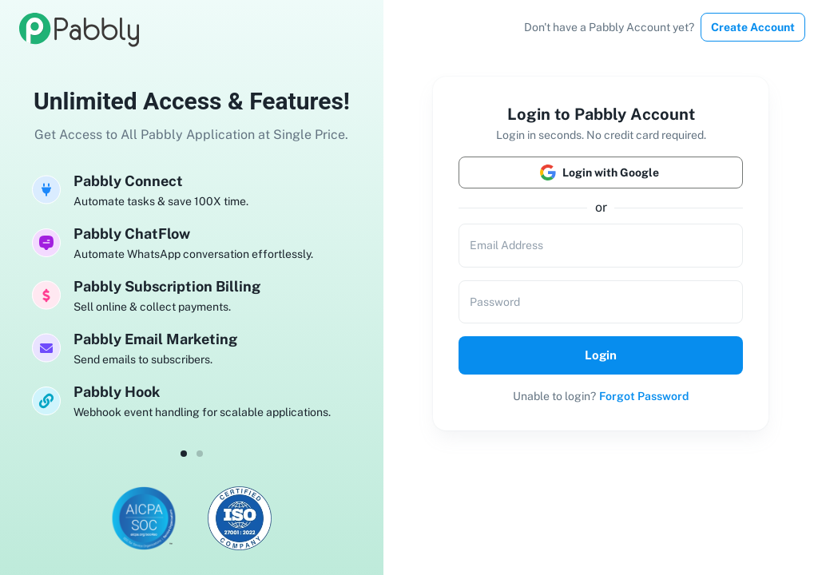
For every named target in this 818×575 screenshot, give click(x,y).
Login (601, 355)
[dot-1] (200, 453)
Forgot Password (644, 396)
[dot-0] (184, 453)
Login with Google (600, 172)
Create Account (752, 27)
